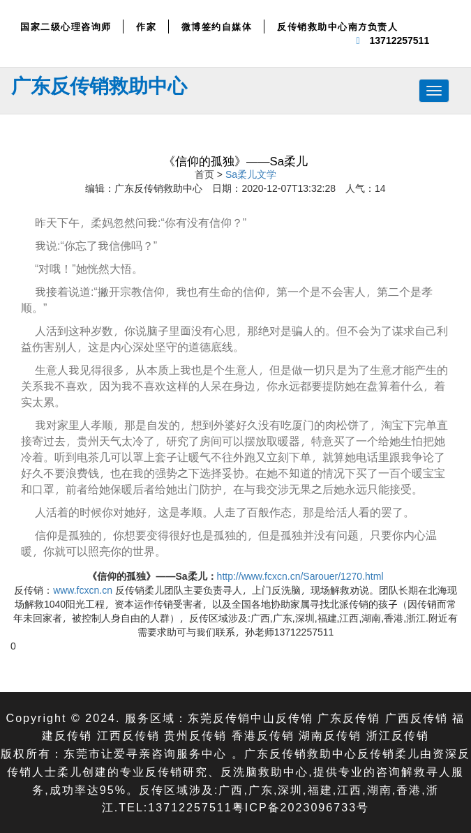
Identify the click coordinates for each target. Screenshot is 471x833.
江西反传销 (128, 735)
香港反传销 (263, 735)
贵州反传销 (195, 735)
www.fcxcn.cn (82, 589)
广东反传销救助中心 (99, 85)
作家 (146, 26)
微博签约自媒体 (217, 26)
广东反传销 (348, 718)
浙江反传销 (397, 735)
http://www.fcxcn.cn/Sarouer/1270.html (300, 576)
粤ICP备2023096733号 (300, 807)
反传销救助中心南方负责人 (337, 26)
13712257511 (400, 40)
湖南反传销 (330, 735)
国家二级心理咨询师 (66, 26)
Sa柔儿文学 (250, 174)
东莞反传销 (219, 718)
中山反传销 (282, 718)
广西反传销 (416, 718)
